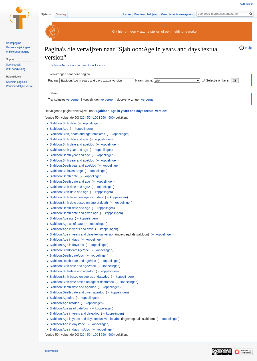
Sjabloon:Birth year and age (69, 150)
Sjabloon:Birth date (63, 123)
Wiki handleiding (15, 69)
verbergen (73, 99)
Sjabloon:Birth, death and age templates (77, 134)
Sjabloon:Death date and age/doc (73, 261)
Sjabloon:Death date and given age (74, 213)
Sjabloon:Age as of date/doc (69, 308)
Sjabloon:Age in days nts (67, 245)
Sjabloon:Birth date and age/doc (72, 144)
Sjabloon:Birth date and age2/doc (73, 266)
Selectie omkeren (218, 80)
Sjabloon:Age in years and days (71, 229)
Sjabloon (46, 14)
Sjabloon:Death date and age (70, 181)
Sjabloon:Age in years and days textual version (78, 65)
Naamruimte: (144, 80)
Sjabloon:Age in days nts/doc (70, 329)
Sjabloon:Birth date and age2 (70, 187)
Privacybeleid (51, 350)
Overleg (61, 14)
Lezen (127, 14)
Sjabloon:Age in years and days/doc (74, 313)
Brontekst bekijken (146, 14)
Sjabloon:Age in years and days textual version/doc (85, 319)
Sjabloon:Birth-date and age (69, 192)
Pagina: (53, 80)
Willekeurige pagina (17, 51)
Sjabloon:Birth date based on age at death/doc (82, 282)
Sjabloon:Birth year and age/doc (72, 160)
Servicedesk (13, 64)
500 (111, 117)
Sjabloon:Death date (64, 176)
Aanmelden (246, 3)
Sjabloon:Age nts (61, 218)
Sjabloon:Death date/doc (67, 255)
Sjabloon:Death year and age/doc (73, 165)
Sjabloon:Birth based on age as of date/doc (79, 276)
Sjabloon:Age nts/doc (64, 303)
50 (88, 117)
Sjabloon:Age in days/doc (67, 324)
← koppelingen (89, 123)
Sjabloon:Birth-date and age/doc (72, 271)
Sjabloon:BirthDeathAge (66, 171)
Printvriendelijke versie (19, 86)
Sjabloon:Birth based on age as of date (76, 197)
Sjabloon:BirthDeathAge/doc (69, 250)
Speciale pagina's (16, 82)
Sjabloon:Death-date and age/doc (73, 287)
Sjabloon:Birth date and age (69, 139)
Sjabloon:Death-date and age (70, 208)
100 (95, 117)
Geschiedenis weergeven (177, 14)
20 (82, 117)
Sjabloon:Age (59, 128)
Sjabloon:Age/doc (62, 297)
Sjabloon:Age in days (64, 239)
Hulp (248, 48)
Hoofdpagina (13, 43)
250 (103, 117)
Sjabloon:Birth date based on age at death (79, 202)
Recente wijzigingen (18, 47)
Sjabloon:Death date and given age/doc (77, 292)
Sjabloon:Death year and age (70, 155)
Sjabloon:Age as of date (66, 223)
